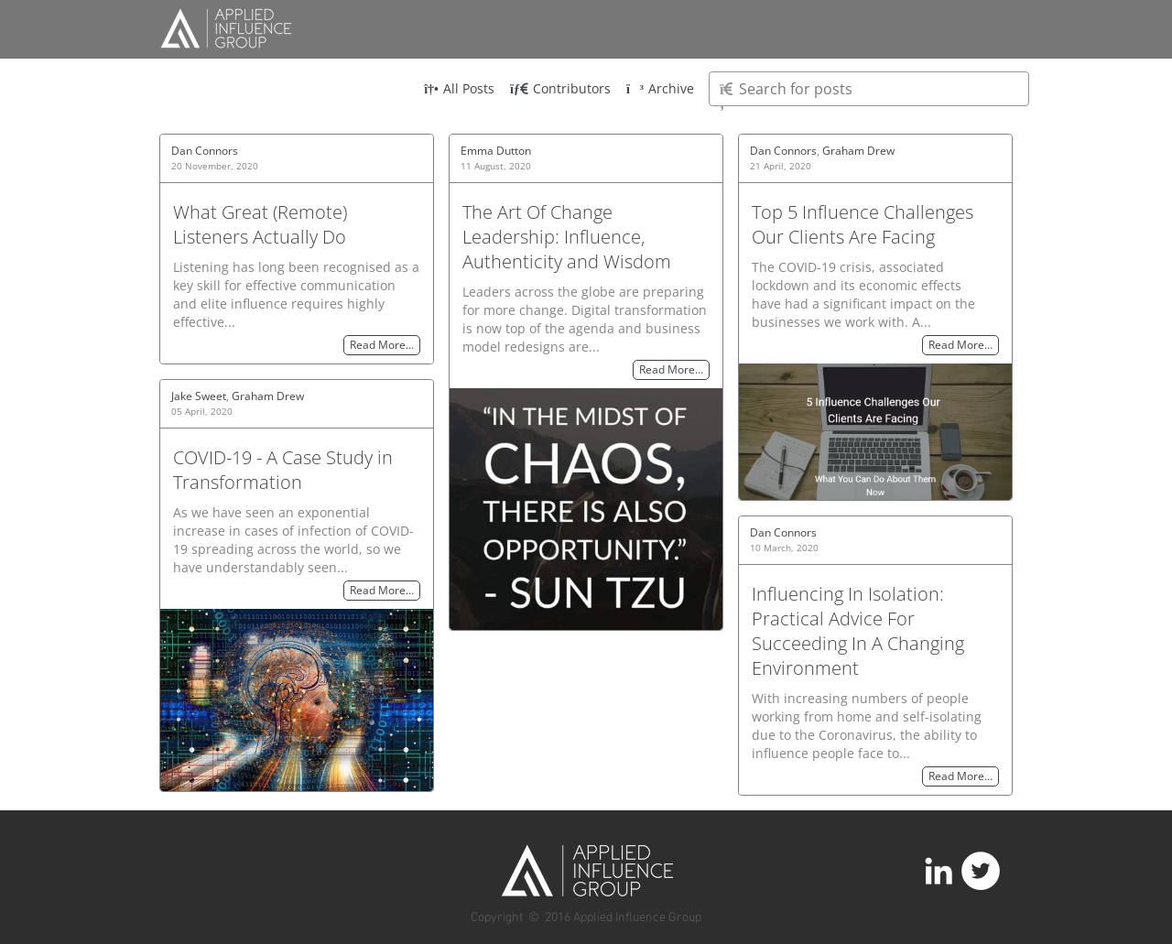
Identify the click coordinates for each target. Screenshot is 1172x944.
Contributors (560, 88)
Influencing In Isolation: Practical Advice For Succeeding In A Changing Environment (858, 630)
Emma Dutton (496, 150)
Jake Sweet (198, 396)
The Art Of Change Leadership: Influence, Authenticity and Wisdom (566, 237)
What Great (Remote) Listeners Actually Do (260, 224)
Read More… (382, 345)
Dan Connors (204, 150)
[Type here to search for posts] (869, 88)
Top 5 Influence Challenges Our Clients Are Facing (862, 224)
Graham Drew (858, 150)
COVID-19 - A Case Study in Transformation (283, 469)
